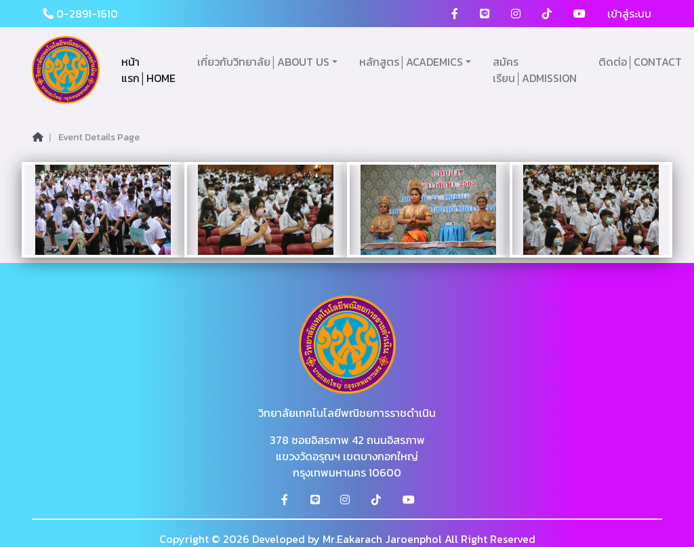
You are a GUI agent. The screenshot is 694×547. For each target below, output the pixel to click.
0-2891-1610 (80, 13)
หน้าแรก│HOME (148, 70)
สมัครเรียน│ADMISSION (535, 70)
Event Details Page (99, 137)
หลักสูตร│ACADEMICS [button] (411, 62)
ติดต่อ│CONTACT (640, 62)
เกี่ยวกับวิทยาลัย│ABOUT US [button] (263, 62)
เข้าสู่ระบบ (629, 13)
